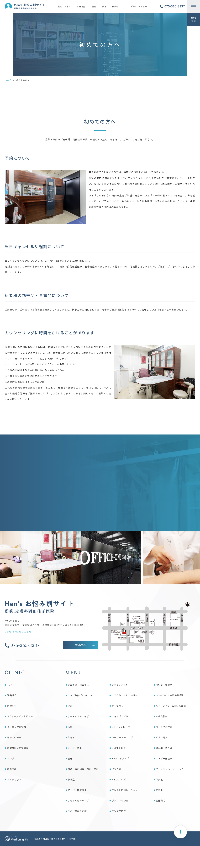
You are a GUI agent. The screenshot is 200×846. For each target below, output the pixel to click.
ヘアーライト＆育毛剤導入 (170, 695)
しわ (70, 726)
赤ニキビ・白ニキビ (78, 684)
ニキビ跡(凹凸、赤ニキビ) (82, 695)
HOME (8, 80)
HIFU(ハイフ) (119, 779)
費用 (104, 6)
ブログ (10, 758)
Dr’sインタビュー (138, 6)
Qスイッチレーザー (122, 726)
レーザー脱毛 (75, 748)
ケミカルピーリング (78, 800)
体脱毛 (159, 779)
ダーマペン (118, 705)
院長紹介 (12, 695)
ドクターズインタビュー (20, 716)
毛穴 (70, 705)
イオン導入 (162, 737)
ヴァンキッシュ (120, 800)
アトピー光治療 (164, 758)
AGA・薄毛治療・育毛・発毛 (83, 769)
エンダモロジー (120, 811)
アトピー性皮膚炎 (77, 790)
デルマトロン (119, 748)
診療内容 (81, 6)
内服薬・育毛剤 (164, 684)
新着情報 (12, 769)
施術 (94, 6)
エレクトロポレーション (125, 790)
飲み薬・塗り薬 (164, 748)
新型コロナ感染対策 (17, 748)
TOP (9, 684)
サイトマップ (14, 779)
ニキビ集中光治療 (77, 811)
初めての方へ (64, 6)
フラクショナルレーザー (125, 695)
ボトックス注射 (164, 726)
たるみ (71, 737)
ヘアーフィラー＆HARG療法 (171, 705)
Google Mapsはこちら (18, 631)
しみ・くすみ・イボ (78, 716)
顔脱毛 (159, 790)
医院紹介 (116, 6)
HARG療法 (161, 716)
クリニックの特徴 (16, 726)
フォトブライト (120, 716)
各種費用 (160, 800)
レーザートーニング (122, 737)
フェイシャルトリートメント (171, 769)
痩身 (70, 758)
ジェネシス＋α (119, 684)
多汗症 (71, 779)
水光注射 (116, 769)
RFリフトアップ (120, 758)
